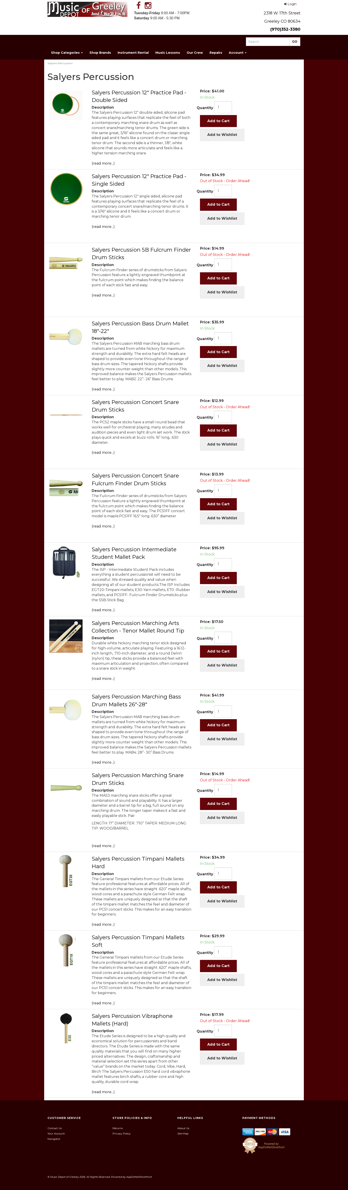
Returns (118, 1128)
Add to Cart (218, 121)
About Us (183, 1128)
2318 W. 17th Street (282, 13)
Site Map (182, 1133)
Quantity (205, 108)
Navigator (53, 1138)
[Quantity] (223, 107)
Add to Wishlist (222, 135)
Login (290, 4)
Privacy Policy (122, 1133)
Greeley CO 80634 (282, 21)
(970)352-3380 (285, 29)
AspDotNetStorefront (139, 1176)
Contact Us (54, 1128)
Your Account (56, 1133)
